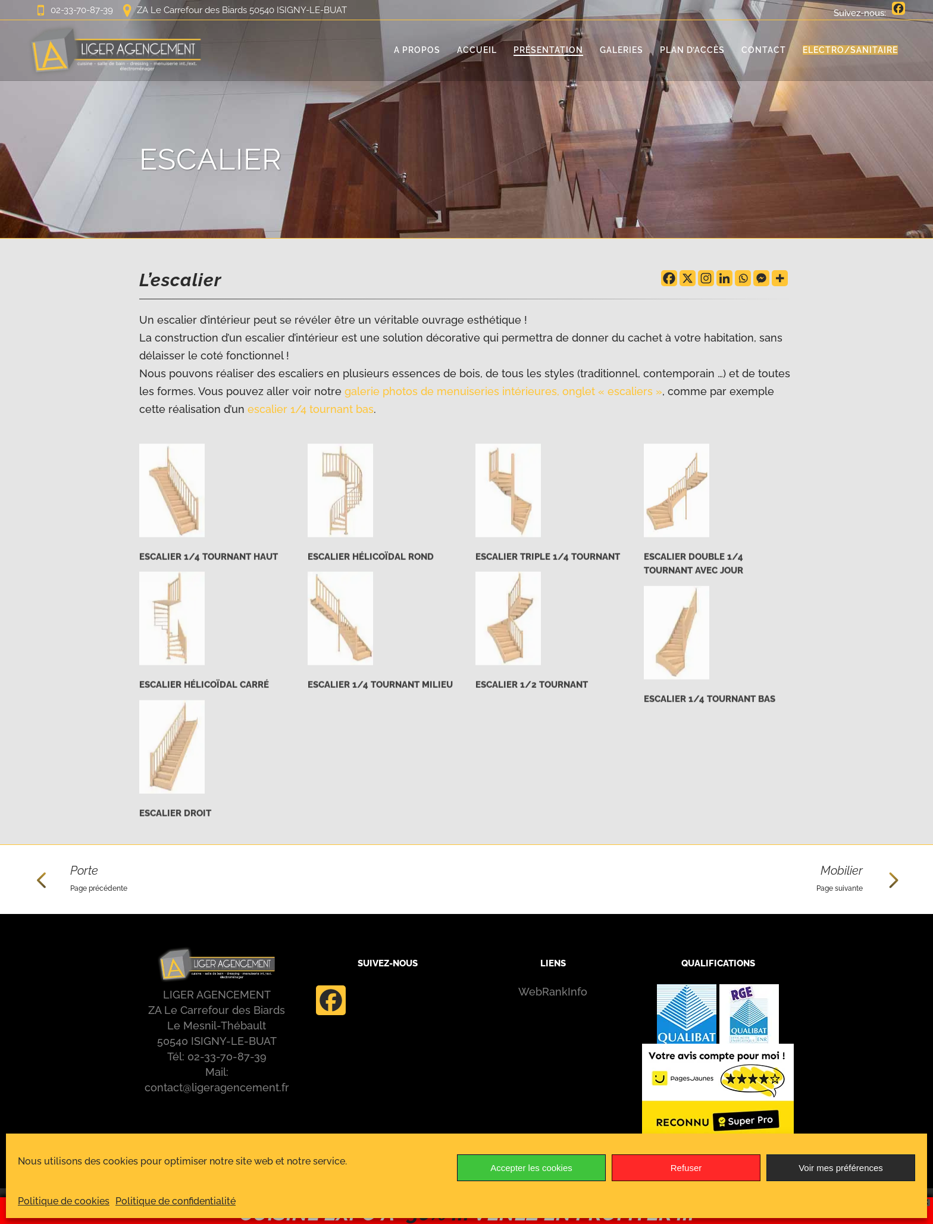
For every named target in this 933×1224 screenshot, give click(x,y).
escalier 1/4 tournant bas (311, 409)
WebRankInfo (552, 991)
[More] (780, 278)
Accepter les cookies (531, 1168)
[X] (688, 278)
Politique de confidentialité (175, 1201)
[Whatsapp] (743, 278)
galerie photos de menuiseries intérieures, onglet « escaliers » (503, 391)
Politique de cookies (63, 1201)
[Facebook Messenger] (761, 278)
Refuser (686, 1168)
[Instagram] (706, 278)
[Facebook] (669, 278)
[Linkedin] (724, 278)
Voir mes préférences (841, 1168)
